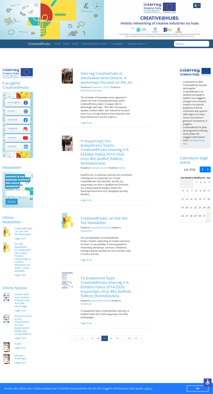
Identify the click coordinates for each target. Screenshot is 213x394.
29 (195, 215)
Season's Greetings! (20, 357)
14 (191, 199)
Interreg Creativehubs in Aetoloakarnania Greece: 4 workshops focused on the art (106, 78)
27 (186, 215)
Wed (196, 177)
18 (208, 199)
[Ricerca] (191, 44)
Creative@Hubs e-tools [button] (94, 43)
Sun (183, 177)
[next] (208, 169)
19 (182, 207)
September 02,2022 (101, 300)
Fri (203, 177)
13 (117, 338)
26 (182, 215)
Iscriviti (12, 201)
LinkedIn (18, 146)
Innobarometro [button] (136, 43)
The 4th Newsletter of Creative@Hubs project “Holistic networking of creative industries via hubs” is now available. (22, 257)
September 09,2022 (101, 227)
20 (186, 207)
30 (200, 215)
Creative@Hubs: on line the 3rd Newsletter (103, 220)
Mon (187, 177)
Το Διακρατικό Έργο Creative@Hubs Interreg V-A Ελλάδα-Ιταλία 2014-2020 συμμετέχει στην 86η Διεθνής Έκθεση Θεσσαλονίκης (105, 286)
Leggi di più (20, 238)
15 (195, 199)
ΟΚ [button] (197, 388)
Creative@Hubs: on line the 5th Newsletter (23, 231)
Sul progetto (18, 102)
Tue (191, 177)
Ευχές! (18, 343)
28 (191, 215)
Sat (208, 177)
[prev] (202, 169)
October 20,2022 (99, 167)
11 (208, 190)
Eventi (75, 43)
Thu (200, 177)
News (66, 43)
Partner (18, 111)
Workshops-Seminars (91, 90)
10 (98, 338)
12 (111, 338)
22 (195, 207)
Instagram (18, 128)
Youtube (18, 137)
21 (191, 207)
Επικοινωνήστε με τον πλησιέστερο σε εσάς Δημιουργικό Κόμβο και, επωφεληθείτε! (23, 325)
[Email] (18, 193)
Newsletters (86, 230)
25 (208, 207)
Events (122, 167)
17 (135, 338)
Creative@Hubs (39, 44)
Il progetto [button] (117, 43)
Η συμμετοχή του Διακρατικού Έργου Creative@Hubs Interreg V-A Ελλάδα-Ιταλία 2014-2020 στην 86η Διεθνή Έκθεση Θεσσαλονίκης (104, 152)
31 (204, 215)
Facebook (18, 119)
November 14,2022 (101, 87)
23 (200, 207)
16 (129, 338)
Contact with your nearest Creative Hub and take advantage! (21, 300)
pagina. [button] (148, 388)
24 (204, 207)
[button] (197, 5)
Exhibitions (86, 303)
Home (57, 43)
